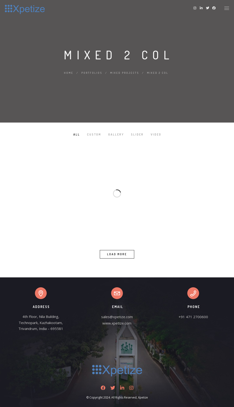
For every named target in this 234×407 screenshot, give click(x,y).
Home (68, 72)
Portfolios (91, 72)
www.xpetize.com (116, 323)
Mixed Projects (124, 72)
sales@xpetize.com (117, 316)
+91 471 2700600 (193, 316)
